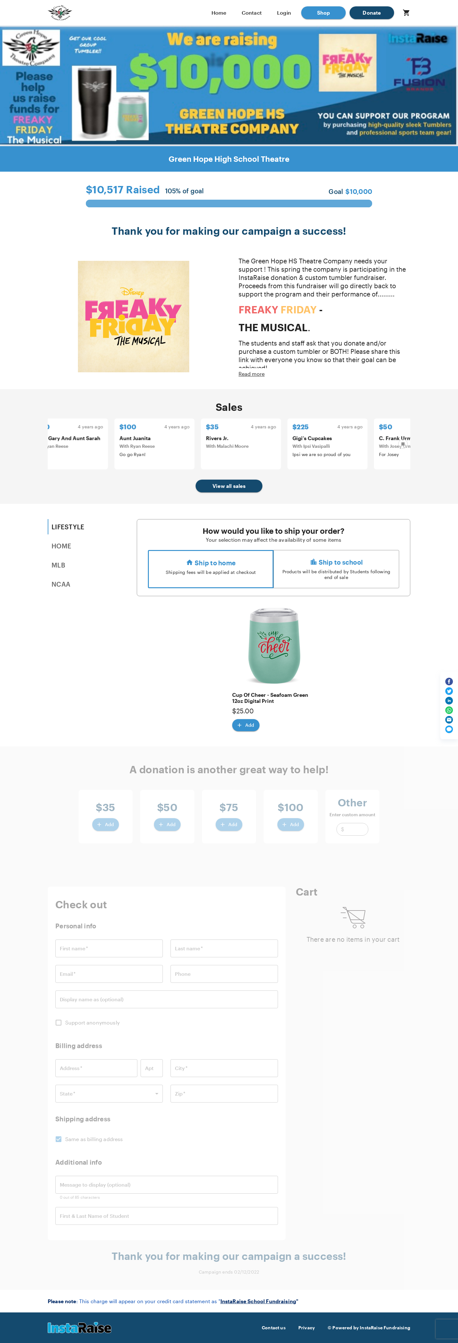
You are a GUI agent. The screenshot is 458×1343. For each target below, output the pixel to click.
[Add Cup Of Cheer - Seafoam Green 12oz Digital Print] (246, 725)
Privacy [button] (306, 1327)
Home (219, 13)
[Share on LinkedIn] (449, 700)
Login (284, 13)
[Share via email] (449, 720)
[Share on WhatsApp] (449, 710)
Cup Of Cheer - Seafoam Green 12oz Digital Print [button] (270, 698)
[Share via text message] (449, 729)
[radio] (211, 569)
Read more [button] (252, 373)
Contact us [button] (274, 1327)
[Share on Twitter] (449, 691)
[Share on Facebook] (449, 681)
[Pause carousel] (403, 444)
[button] (323, 12)
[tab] (79, 526)
